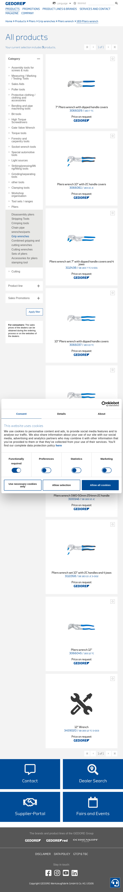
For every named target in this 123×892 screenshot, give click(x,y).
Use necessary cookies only (23, 485)
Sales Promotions (19, 298)
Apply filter (34, 311)
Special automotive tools (23, 153)
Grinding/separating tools (23, 175)
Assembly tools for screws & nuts (22, 69)
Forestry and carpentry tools (20, 140)
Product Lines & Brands (60, 9)
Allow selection (61, 485)
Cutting (15, 271)
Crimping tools (20, 223)
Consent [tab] (21, 413)
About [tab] (101, 413)
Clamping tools (20, 187)
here (59, 445)
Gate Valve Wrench (23, 127)
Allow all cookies (100, 485)
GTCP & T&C (80, 854)
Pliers (32, 21)
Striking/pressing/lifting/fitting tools (23, 167)
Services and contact (95, 9)
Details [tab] (61, 413)
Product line (15, 285)
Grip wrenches (46, 21)
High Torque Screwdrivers (19, 121)
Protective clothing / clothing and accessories (23, 98)
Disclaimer (43, 854)
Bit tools (16, 114)
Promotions (31, 9)
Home (8, 21)
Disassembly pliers (22, 214)
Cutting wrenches (22, 249)
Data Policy (62, 854)
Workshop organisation (18, 194)
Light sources (19, 160)
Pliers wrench (66, 21)
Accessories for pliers (24, 258)
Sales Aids (17, 84)
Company (27, 13)
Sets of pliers (19, 253)
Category (14, 58)
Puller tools (18, 89)
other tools (17, 182)
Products (12, 9)
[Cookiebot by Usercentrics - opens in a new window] (104, 403)
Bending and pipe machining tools (22, 107)
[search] (101, 3)
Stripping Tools (20, 218)
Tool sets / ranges (22, 201)
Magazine (12, 13)
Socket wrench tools (23, 147)
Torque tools (18, 133)
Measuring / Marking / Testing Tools (23, 77)
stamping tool (19, 262)
